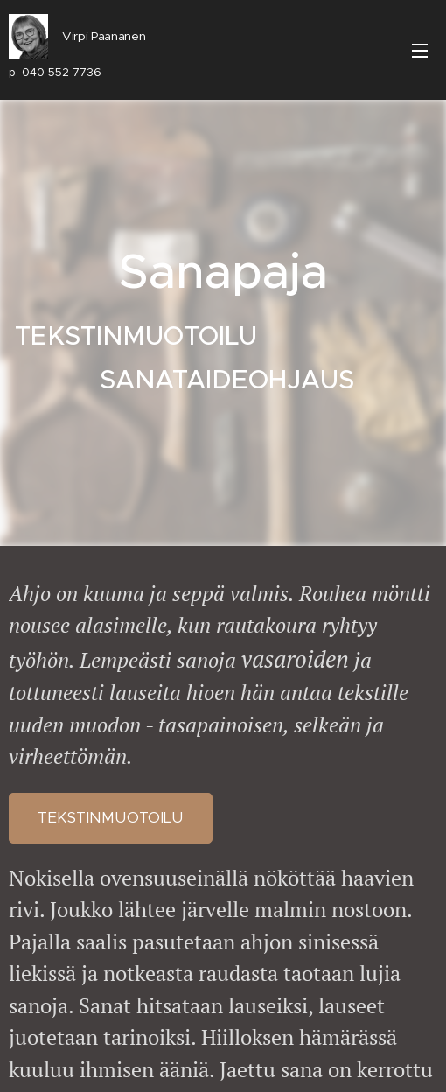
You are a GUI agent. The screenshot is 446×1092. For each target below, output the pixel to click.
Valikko (420, 51)
